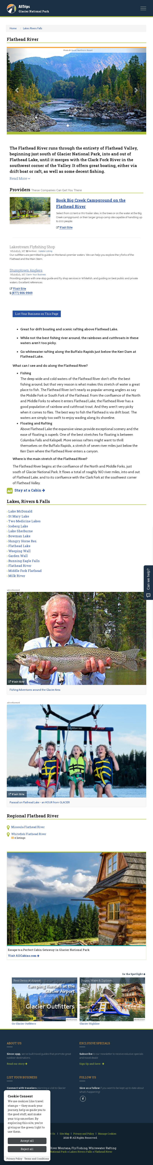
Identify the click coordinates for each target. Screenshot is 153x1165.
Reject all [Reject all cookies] (27, 1149)
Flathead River (19, 566)
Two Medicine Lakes (24, 521)
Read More (20, 178)
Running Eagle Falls (24, 561)
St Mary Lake (18, 516)
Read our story (17, 1063)
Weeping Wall (19, 551)
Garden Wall (18, 556)
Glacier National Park (34, 11)
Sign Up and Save (91, 1063)
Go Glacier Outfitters (24, 1023)
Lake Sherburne (20, 531)
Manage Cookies (107, 1133)
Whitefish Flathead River (28, 834)
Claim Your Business (36, 274)
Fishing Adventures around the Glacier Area (35, 689)
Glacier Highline (90, 1023)
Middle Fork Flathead (25, 571)
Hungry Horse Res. (22, 541)
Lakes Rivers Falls (32, 28)
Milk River (16, 576)
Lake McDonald (20, 511)
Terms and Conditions (36, 1158)
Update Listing (45, 251)
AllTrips (24, 6)
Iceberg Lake (18, 526)
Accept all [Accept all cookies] (27, 1141)
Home (13, 28)
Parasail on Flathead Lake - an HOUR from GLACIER (40, 802)
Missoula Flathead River (28, 827)
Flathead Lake (19, 546)
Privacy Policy (14, 1158)
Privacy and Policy (83, 1133)
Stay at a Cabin (30, 490)
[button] (17, 90)
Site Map (64, 1133)
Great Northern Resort (82, 50)
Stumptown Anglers (26, 270)
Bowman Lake (19, 536)
